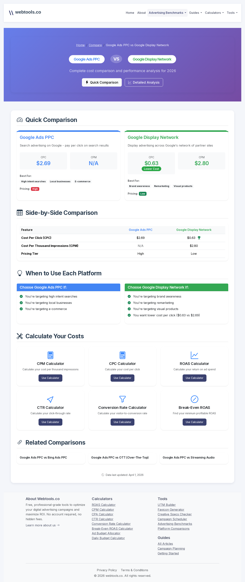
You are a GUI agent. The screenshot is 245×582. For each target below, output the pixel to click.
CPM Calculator (103, 505)
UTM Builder (167, 500)
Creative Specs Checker (175, 510)
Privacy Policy (107, 565)
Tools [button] (231, 13)
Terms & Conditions (134, 565)
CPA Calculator (102, 510)
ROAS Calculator (104, 500)
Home (130, 13)
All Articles (165, 539)
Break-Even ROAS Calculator (112, 524)
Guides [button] (194, 13)
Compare (95, 45)
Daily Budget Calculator (108, 533)
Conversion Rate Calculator (111, 519)
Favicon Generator (171, 505)
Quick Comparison (99, 83)
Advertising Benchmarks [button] (166, 13)
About (141, 13)
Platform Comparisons (174, 524)
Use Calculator (50, 376)
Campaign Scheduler (172, 514)
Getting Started (168, 549)
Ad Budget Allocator (106, 529)
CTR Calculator (102, 514)
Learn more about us (43, 521)
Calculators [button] (213, 13)
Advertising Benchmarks (175, 519)
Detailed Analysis (146, 83)
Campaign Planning (171, 544)
